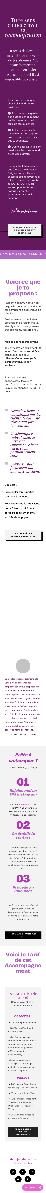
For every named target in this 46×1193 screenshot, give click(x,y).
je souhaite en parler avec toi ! (23, 935)
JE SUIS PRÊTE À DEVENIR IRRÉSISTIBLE (23, 1131)
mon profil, (25, 804)
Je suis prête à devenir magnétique (23, 535)
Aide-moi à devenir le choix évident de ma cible (24, 230)
